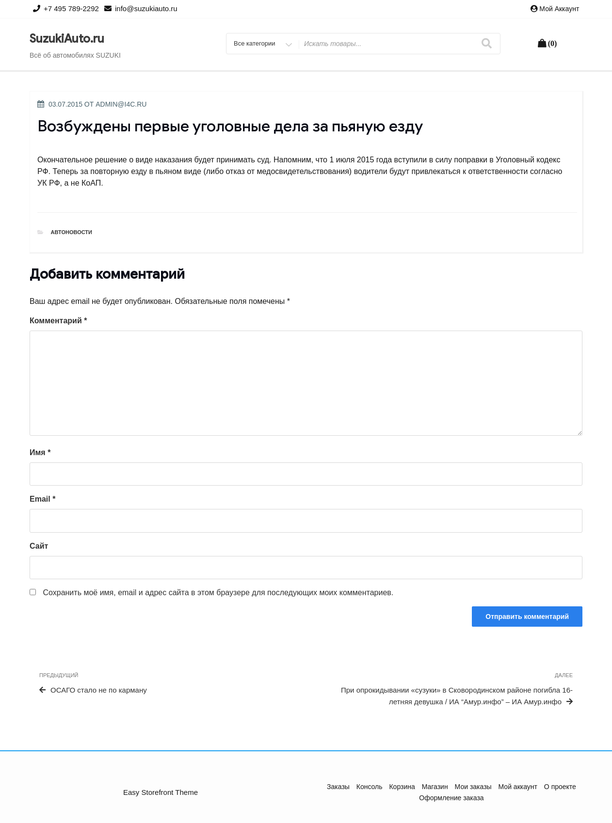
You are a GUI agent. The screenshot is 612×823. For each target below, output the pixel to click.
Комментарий (58, 321)
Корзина (402, 787)
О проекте (560, 787)
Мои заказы (473, 787)
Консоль (369, 787)
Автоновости (72, 232)
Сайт (39, 546)
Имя (40, 452)
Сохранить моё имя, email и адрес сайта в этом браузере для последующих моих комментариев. (218, 592)
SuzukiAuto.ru (67, 39)
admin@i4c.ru (121, 104)
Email (42, 499)
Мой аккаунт (559, 9)
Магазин (435, 787)
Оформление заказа (451, 798)
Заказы (338, 787)
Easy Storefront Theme (160, 792)
